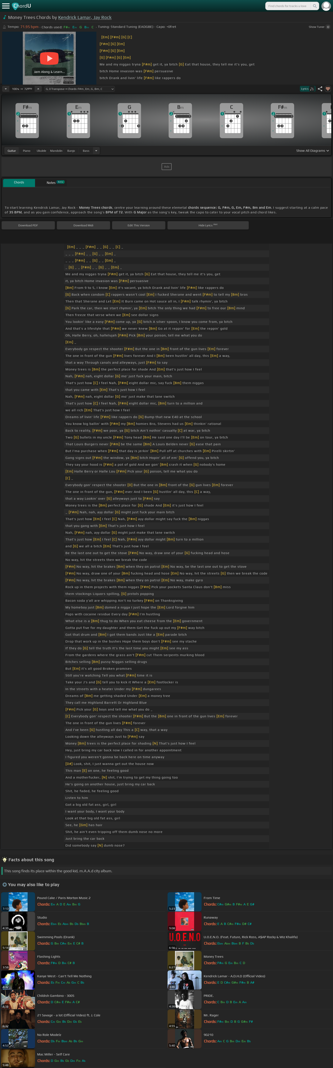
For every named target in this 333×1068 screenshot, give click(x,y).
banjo (71, 150)
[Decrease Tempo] (5, 89)
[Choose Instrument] (96, 150)
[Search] (314, 6)
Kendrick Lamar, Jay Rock (85, 17)
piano (26, 150)
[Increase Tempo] (38, 89)
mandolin (56, 150)
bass (86, 150)
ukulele (41, 150)
